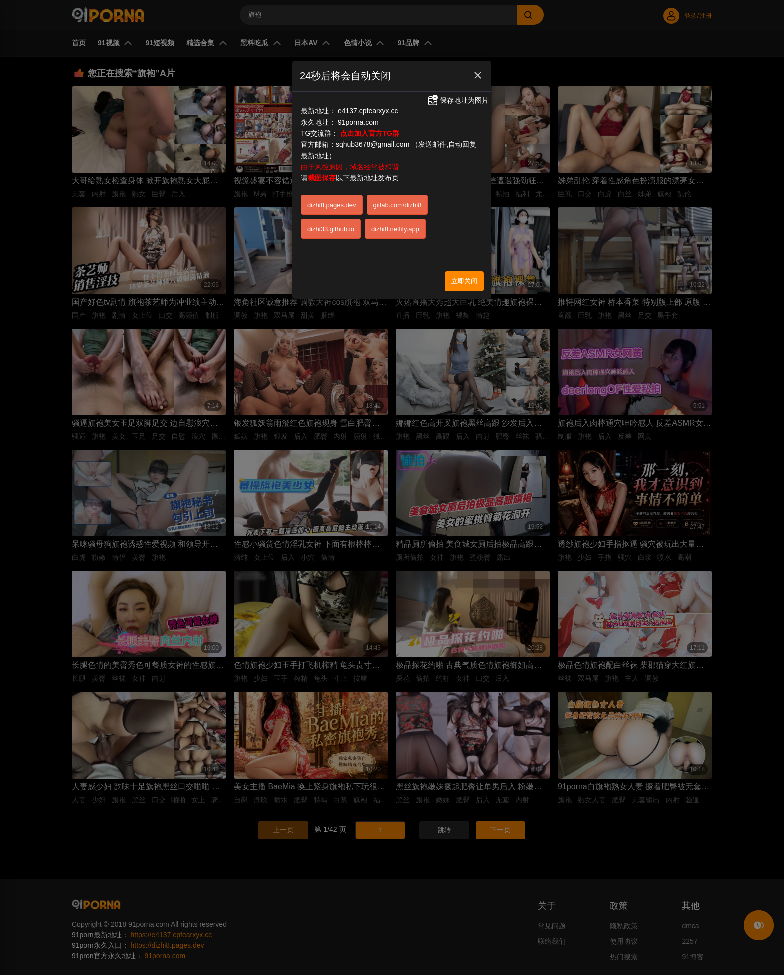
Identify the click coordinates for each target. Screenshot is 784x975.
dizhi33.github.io (331, 229)
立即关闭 (465, 281)
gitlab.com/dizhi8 (398, 205)
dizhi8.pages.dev (332, 205)
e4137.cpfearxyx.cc (368, 111)
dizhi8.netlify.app (396, 229)
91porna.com (358, 122)
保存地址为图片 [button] (458, 100)
